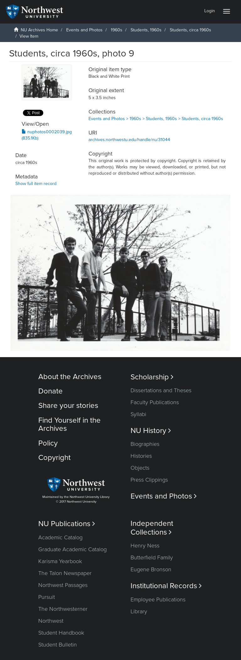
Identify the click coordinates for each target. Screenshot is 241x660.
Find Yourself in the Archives (69, 424)
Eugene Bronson (151, 569)
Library (139, 611)
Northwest (50, 620)
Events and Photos (84, 30)
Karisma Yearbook (60, 561)
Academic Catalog (60, 537)
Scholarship (152, 377)
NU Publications (66, 523)
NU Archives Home (39, 30)
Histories (141, 455)
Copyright (54, 457)
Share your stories (68, 405)
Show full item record (35, 183)
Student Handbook (61, 632)
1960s (116, 30)
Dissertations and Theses (161, 390)
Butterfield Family (152, 557)
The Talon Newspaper (65, 573)
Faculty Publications (155, 402)
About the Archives (69, 376)
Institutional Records (166, 585)
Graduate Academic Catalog (72, 549)
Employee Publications (158, 599)
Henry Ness (145, 545)
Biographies (145, 444)
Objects (140, 467)
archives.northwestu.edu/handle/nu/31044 (129, 139)
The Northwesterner (63, 608)
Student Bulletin (57, 644)
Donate (50, 391)
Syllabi (138, 414)
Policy (48, 443)
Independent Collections (152, 527)
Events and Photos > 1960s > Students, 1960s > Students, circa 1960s (155, 118)
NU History (151, 430)
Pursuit (46, 597)
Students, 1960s (146, 30)
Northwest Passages (63, 585)
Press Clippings (149, 479)
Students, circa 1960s (190, 30)
